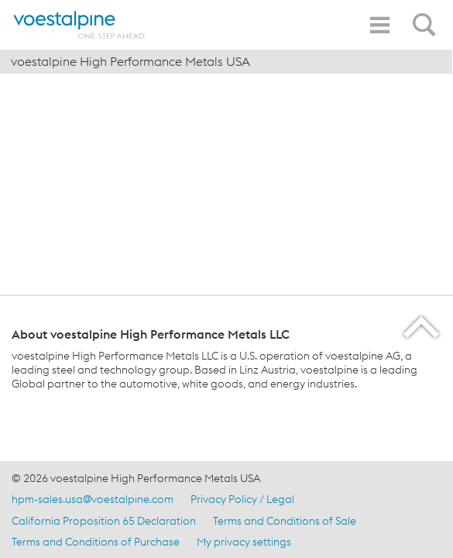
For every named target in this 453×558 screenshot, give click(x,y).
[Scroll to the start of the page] (422, 327)
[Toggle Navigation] (379, 25)
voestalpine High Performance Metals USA (130, 61)
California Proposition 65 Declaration (104, 521)
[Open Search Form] (426, 16)
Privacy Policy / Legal (242, 499)
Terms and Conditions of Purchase (96, 542)
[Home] (79, 25)
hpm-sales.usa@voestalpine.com (92, 499)
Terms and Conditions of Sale (284, 521)
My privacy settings (244, 542)
